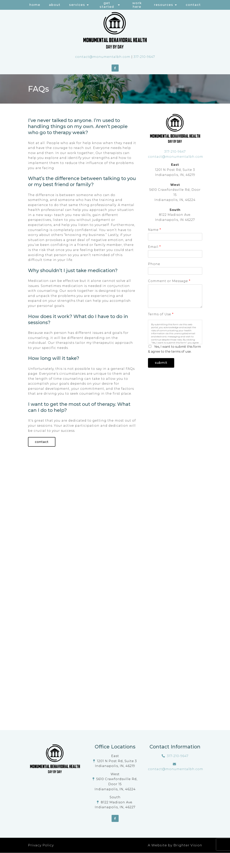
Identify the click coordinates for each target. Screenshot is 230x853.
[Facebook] (115, 68)
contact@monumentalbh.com (102, 57)
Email (154, 247)
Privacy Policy (41, 845)
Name (154, 230)
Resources (163, 5)
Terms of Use (160, 314)
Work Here (137, 5)
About (54, 5)
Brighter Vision (187, 845)
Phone (154, 264)
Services (77, 5)
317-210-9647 (144, 57)
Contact (193, 5)
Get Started (107, 5)
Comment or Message (169, 281)
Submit (161, 363)
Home (34, 5)
